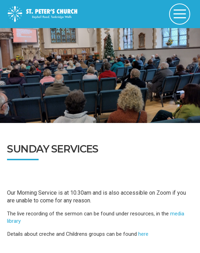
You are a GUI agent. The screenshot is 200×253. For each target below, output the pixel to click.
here (142, 234)
